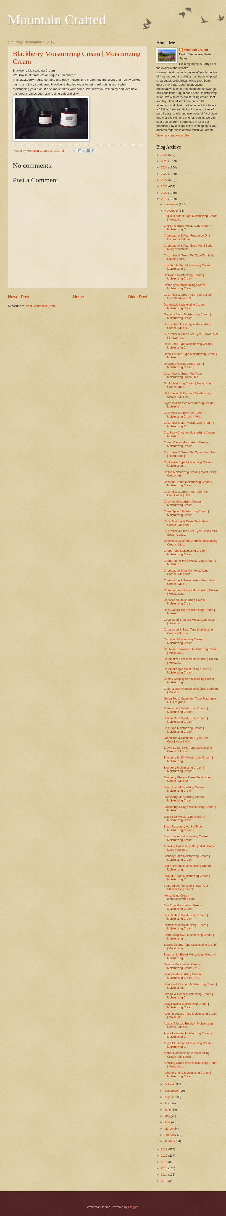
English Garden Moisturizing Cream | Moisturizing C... (188, 227)
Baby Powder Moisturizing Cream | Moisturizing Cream (186, 1005)
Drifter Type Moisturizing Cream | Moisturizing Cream (185, 286)
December (171, 204)
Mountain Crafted (57, 19)
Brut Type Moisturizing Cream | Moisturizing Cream (184, 729)
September (172, 1090)
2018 (164, 1149)
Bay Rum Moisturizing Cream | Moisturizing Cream (183, 907)
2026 (164, 155)
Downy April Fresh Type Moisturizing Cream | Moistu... (187, 325)
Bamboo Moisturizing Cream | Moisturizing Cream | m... (183, 975)
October (170, 1084)
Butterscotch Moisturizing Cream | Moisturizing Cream (186, 710)
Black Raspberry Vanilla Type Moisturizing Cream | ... (183, 828)
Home (78, 297)
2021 (164, 186)
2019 (164, 199)
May (167, 1116)
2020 (164, 192)
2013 (164, 1181)
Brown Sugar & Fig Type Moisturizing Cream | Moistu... (188, 749)
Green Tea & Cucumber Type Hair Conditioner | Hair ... (186, 739)
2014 (164, 1174)
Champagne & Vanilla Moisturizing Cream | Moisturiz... (186, 572)
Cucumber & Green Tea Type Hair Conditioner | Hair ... (186, 493)
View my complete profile (172, 135)
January (170, 1141)
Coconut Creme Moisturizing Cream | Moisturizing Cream (188, 483)
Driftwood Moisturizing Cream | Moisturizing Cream (184, 276)
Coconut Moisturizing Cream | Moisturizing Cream (183, 503)
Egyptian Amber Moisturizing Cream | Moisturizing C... (188, 266)
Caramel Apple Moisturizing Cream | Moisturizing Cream (187, 670)
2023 (164, 174)
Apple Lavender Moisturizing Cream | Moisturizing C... (188, 1035)
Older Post (137, 297)
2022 (164, 180)
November (171, 210)
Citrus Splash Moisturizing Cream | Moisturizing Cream (186, 513)
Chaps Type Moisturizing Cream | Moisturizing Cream (185, 552)
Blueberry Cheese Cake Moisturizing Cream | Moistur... (187, 779)
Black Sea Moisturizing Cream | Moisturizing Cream (184, 818)
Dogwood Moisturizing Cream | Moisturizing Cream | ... (184, 365)
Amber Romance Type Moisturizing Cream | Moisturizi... (186, 1054)
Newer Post (18, 297)
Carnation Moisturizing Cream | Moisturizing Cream (184, 641)
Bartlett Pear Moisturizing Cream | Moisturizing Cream (186, 926)
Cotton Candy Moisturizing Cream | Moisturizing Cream (186, 444)
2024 (164, 167)
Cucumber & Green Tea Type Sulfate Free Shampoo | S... (188, 296)
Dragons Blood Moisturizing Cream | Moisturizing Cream (187, 316)
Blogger (133, 1207)
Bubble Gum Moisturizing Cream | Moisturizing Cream (186, 719)
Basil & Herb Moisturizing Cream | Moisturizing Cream (186, 916)
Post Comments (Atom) (41, 306)
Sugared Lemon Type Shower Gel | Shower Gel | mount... (187, 887)
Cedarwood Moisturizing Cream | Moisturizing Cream (185, 601)
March (168, 1128)
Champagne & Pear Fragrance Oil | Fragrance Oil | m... (187, 237)
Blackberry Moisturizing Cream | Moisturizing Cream (184, 798)
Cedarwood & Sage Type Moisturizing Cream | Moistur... (188, 631)
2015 (164, 1168)
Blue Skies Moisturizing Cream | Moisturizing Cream (184, 788)
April (167, 1122)
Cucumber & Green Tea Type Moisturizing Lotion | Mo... (183, 375)
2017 (164, 1155)
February (170, 1134)
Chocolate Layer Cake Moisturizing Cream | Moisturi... (186, 522)
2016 (164, 1162)
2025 (164, 161)
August (169, 1097)
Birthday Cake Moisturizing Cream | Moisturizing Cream (187, 857)
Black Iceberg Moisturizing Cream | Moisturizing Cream (186, 838)
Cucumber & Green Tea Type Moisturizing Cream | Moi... (183, 414)
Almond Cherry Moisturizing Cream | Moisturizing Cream (187, 1074)
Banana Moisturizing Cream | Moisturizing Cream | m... (183, 966)
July (167, 1103)
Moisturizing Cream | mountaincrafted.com (179, 897)
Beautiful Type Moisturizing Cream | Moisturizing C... (187, 877)
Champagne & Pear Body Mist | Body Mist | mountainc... (188, 247)
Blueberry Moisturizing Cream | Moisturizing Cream (184, 769)
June (168, 1109)
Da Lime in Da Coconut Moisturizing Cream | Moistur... (187, 394)
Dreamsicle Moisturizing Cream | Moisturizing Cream (185, 306)
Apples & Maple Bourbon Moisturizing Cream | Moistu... (188, 1025)
